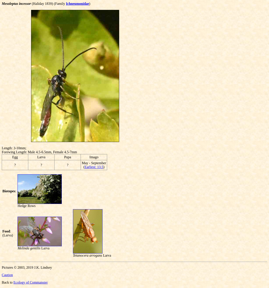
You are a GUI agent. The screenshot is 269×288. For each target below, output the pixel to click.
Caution (7, 275)
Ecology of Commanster (30, 282)
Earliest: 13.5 (94, 167)
